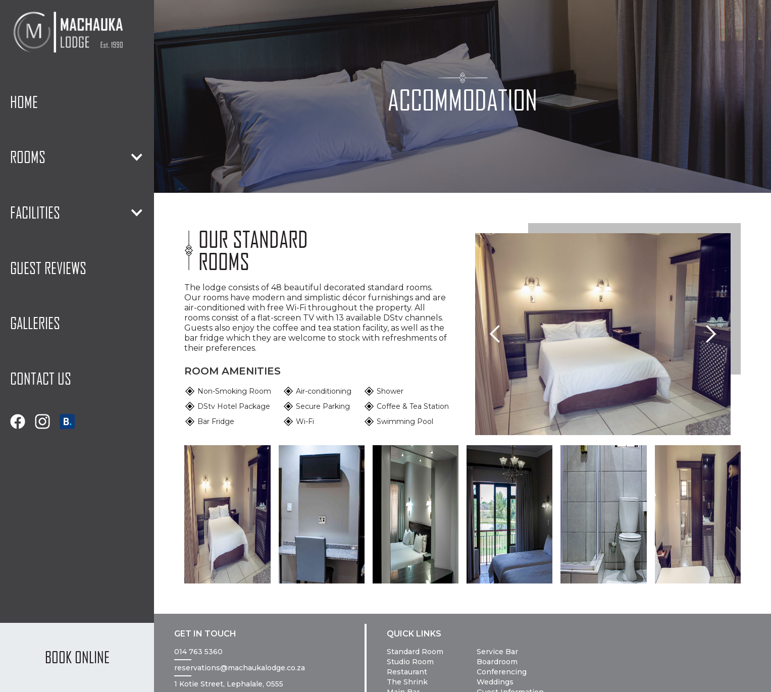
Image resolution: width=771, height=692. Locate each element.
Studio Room (410, 661)
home (24, 102)
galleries (35, 323)
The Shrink (407, 681)
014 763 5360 (198, 651)
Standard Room (415, 651)
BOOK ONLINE (77, 657)
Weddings (495, 681)
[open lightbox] (227, 514)
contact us (40, 378)
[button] (77, 157)
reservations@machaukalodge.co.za (239, 667)
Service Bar (497, 651)
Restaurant (407, 671)
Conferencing (502, 671)
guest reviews (48, 268)
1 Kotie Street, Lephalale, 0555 (228, 683)
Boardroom (497, 661)
